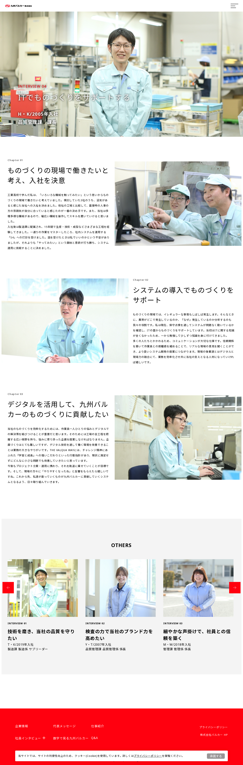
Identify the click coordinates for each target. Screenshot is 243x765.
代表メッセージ (64, 726)
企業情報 (21, 726)
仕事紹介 (97, 726)
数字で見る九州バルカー (71, 738)
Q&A (94, 738)
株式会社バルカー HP (214, 735)
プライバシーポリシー (148, 756)
